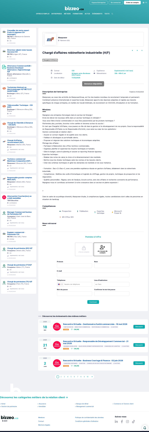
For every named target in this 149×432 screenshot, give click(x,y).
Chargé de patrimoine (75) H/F (19, 290)
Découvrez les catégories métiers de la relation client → (34, 397)
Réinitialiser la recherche (9, 30)
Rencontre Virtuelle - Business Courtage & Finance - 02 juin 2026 (93, 369)
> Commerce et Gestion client (123, 404)
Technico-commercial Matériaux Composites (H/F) (18, 169)
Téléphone (61, 289)
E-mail (59, 280)
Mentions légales (44, 425)
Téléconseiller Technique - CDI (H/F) (20, 115)
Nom (96, 270)
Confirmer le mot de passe (104, 298)
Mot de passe (62, 298)
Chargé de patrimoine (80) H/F (19, 257)
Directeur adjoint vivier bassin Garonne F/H (19, 60)
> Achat (2, 404)
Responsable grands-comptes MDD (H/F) (19, 187)
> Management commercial (84, 406)
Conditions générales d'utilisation (86, 421)
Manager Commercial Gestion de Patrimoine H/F (19, 222)
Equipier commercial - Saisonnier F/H (16, 242)
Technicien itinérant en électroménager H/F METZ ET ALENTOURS (19, 98)
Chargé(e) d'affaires (50, 69)
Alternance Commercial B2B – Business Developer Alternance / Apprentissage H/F (19, 78)
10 (87, 385)
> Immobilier (42, 406)
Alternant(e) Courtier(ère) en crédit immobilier (19, 206)
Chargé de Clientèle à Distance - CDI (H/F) (20, 133)
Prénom (60, 270)
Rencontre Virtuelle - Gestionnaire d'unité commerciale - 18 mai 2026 (95, 333)
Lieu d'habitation (100, 289)
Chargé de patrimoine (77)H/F (19, 274)
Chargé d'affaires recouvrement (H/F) (15, 150)
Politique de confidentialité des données (89, 417)
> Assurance (42, 404)
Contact (41, 421)
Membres (41, 417)
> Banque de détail (81, 404)
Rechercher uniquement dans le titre (61, 24)
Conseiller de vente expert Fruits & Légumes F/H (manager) (18, 41)
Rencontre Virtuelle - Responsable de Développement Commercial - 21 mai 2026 (95, 351)
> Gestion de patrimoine (8, 406)
